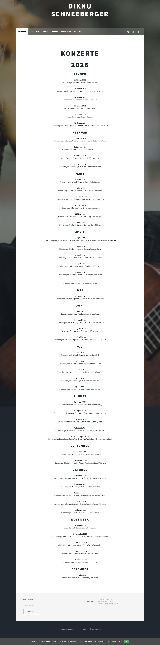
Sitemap (85, 630)
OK (126, 641)
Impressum (96, 630)
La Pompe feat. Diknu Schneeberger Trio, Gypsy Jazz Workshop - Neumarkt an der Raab (80, 439)
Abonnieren (32, 612)
